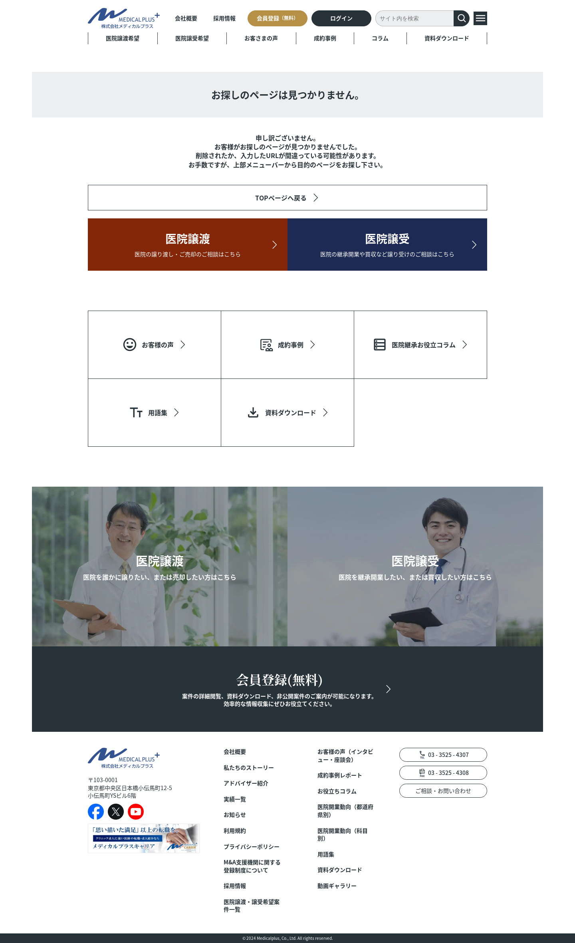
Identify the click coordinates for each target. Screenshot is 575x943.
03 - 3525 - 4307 (448, 755)
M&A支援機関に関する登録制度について (252, 866)
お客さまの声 (261, 38)
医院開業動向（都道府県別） (345, 810)
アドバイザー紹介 (246, 783)
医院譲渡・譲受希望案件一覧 (252, 905)
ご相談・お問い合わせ (443, 790)
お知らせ (235, 814)
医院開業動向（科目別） (342, 834)
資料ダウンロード (446, 38)
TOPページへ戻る (281, 197)
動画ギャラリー (337, 886)
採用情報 (224, 18)
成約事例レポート (339, 775)
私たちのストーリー (249, 767)
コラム (380, 38)
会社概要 (186, 18)
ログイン (341, 18)
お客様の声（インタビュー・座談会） (345, 755)
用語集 (325, 854)
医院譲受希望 (192, 38)
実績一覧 (235, 799)
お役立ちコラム (337, 791)
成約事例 (325, 38)
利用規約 (235, 830)
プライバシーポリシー (252, 846)
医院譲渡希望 (122, 38)
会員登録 (277, 18)
